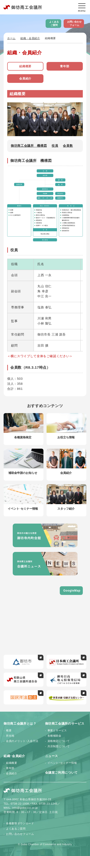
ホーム (11, 38)
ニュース (51, 756)
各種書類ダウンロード (20, 823)
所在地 (10, 735)
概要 (9, 730)
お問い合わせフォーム (74, 23)
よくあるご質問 (54, 23)
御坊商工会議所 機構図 (29, 145)
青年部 (64, 66)
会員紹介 (25, 78)
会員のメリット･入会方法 (22, 741)
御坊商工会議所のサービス (64, 723)
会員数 (68, 145)
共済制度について (59, 746)
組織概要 (25, 66)
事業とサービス (57, 730)
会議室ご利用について (61, 772)
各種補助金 (54, 735)
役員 (55, 145)
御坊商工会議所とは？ (20, 723)
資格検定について (59, 741)
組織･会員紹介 (14, 756)
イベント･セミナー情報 (62, 762)
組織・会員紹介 (30, 38)
